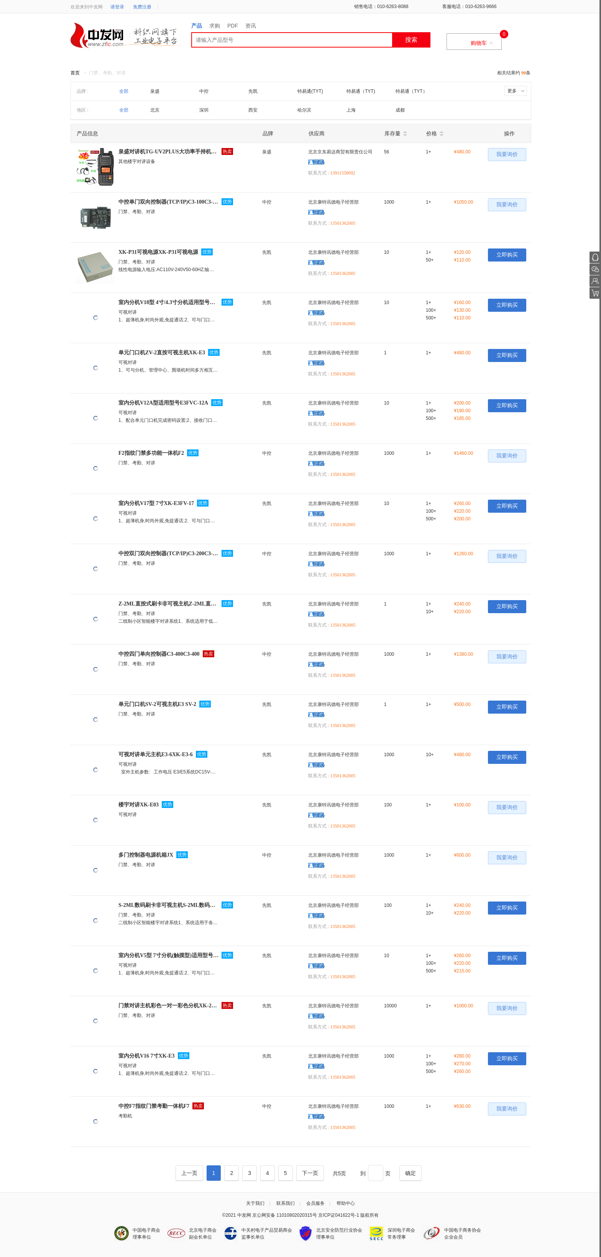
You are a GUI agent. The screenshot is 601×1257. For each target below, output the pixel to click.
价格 (431, 133)
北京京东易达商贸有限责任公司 (340, 152)
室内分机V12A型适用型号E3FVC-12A (163, 403)
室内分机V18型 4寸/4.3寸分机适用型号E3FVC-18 (168, 302)
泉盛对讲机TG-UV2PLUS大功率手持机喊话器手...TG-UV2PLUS (168, 152)
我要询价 (507, 154)
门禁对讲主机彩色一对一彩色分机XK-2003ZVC (168, 1006)
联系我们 (285, 1203)
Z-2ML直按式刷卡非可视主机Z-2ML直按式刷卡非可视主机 (168, 604)
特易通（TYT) (360, 91)
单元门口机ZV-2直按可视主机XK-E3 (161, 352)
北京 (154, 110)
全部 (123, 91)
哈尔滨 (304, 110)
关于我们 (255, 1203)
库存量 (392, 133)
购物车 (482, 43)
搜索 (411, 39)
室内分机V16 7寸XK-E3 (146, 1056)
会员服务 (315, 1203)
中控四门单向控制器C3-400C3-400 (159, 654)
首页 (75, 73)
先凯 (253, 91)
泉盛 (154, 91)
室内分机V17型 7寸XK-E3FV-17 (156, 503)
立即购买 (507, 255)
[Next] (310, 1173)
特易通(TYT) (310, 91)
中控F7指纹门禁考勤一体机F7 (153, 1106)
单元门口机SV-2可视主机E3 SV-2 (157, 704)
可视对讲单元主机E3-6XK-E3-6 (155, 754)
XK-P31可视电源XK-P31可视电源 (158, 252)
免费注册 (142, 7)
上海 (351, 110)
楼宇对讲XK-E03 (138, 805)
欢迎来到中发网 (87, 7)
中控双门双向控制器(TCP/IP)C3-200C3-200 (168, 553)
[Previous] (189, 1173)
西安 (253, 110)
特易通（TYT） (411, 91)
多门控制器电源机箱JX (145, 855)
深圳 (204, 110)
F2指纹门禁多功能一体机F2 (151, 453)
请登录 (117, 7)
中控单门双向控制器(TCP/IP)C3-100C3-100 (168, 202)
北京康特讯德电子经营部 (333, 202)
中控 (204, 91)
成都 (400, 110)
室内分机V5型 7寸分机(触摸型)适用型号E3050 (168, 955)
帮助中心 (346, 1203)
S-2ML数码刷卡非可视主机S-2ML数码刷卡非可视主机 (168, 905)
